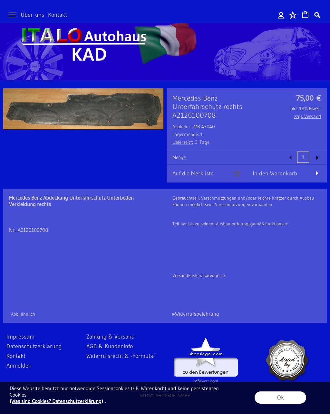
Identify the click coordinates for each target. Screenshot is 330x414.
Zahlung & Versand (110, 336)
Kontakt (57, 14)
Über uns (32, 14)
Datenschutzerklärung (34, 346)
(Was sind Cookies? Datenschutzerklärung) (56, 401)
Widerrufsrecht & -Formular (120, 356)
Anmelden (281, 14)
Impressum (20, 336)
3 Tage (190, 142)
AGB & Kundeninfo (109, 346)
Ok (280, 397)
